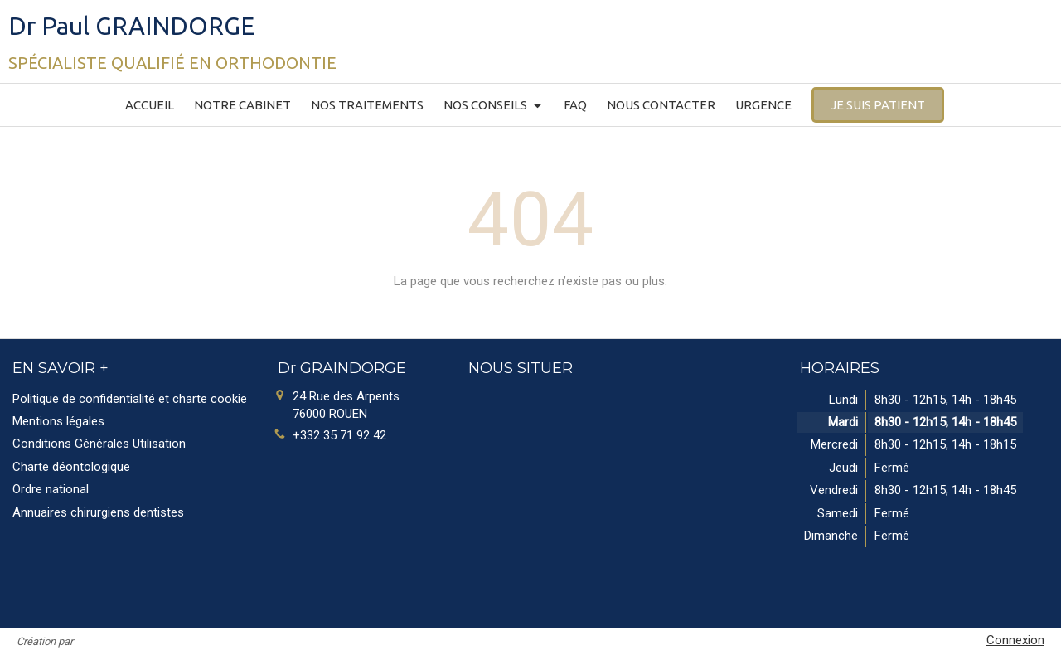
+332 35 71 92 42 (339, 435)
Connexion (1015, 640)
